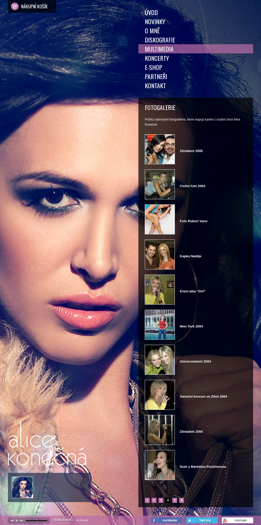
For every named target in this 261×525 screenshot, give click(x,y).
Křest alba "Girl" (192, 291)
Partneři (156, 76)
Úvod (151, 12)
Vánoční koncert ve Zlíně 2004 (203, 396)
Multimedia (159, 48)
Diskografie (160, 39)
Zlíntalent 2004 (191, 431)
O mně (152, 30)
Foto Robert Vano (193, 221)
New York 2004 (191, 326)
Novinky (155, 21)
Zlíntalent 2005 (191, 151)
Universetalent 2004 (195, 361)
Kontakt (155, 85)
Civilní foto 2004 (192, 186)
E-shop (153, 67)
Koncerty (157, 58)
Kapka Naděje (190, 256)
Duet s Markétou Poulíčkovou (203, 467)
